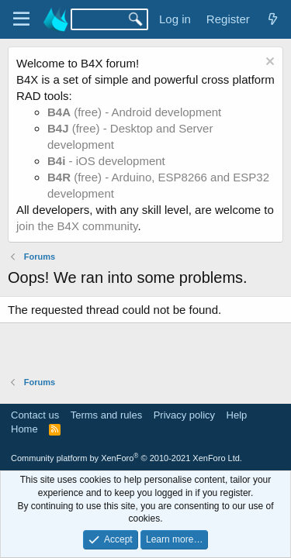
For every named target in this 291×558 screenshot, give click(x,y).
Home (24, 429)
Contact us (35, 415)
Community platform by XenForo (126, 458)
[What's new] (273, 19)
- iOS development (106, 160)
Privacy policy (184, 415)
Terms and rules (106, 415)
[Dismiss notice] (268, 63)
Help (237, 415)
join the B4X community (76, 225)
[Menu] (21, 19)
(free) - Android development (134, 112)
